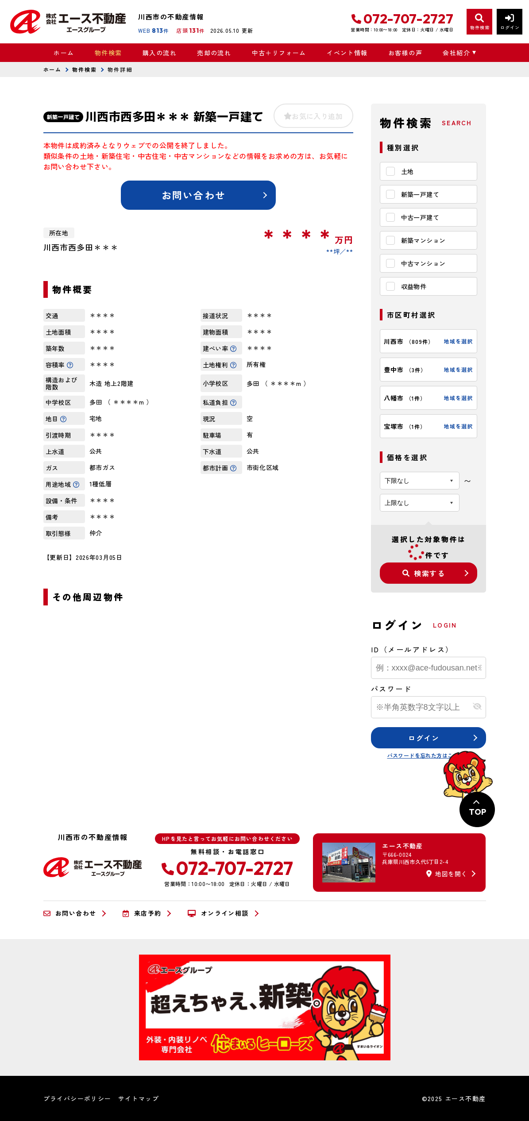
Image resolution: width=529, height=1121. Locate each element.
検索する (423, 573)
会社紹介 (456, 52)
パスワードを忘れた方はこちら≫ (428, 755)
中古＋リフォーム (279, 52)
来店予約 (142, 913)
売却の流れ (214, 52)
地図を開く (446, 873)
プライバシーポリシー (77, 1098)
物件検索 (108, 52)
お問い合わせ (194, 195)
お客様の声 (405, 52)
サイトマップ (138, 1098)
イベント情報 (347, 52)
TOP (477, 812)
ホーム (64, 52)
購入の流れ (160, 52)
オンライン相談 (218, 913)
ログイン (423, 737)
